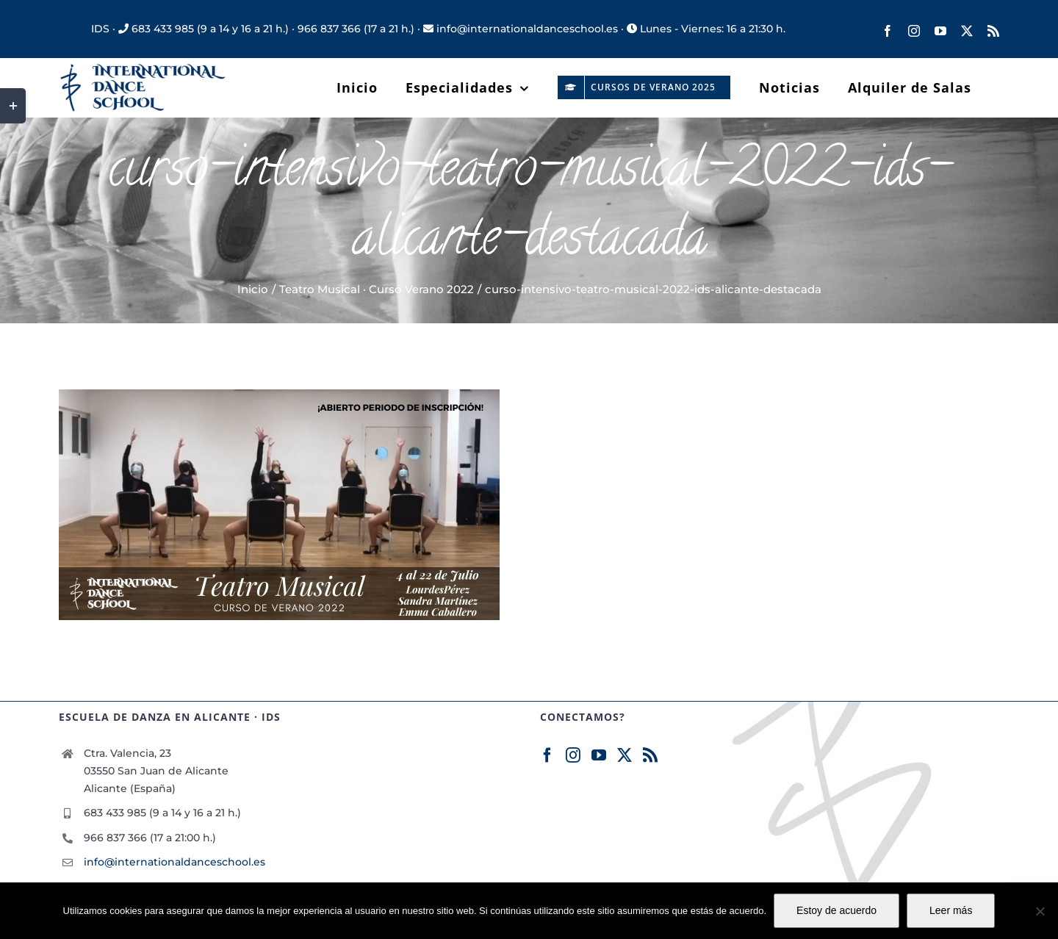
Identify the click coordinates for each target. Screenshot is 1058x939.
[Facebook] (547, 755)
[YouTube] (598, 755)
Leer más (950, 910)
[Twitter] (624, 755)
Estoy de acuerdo (836, 910)
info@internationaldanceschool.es (174, 861)
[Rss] (650, 755)
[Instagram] (573, 755)
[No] (1039, 911)
